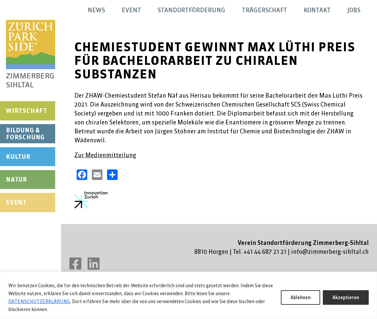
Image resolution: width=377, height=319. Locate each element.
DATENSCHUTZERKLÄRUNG (39, 301)
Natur (16, 179)
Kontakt (317, 10)
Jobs (353, 10)
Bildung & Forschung (25, 133)
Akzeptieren (345, 297)
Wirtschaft (26, 110)
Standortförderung (191, 10)
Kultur (18, 156)
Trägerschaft (264, 10)
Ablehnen (300, 297)
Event (16, 202)
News (96, 10)
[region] (188, 295)
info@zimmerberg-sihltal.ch (330, 251)
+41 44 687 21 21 (265, 251)
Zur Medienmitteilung (105, 155)
